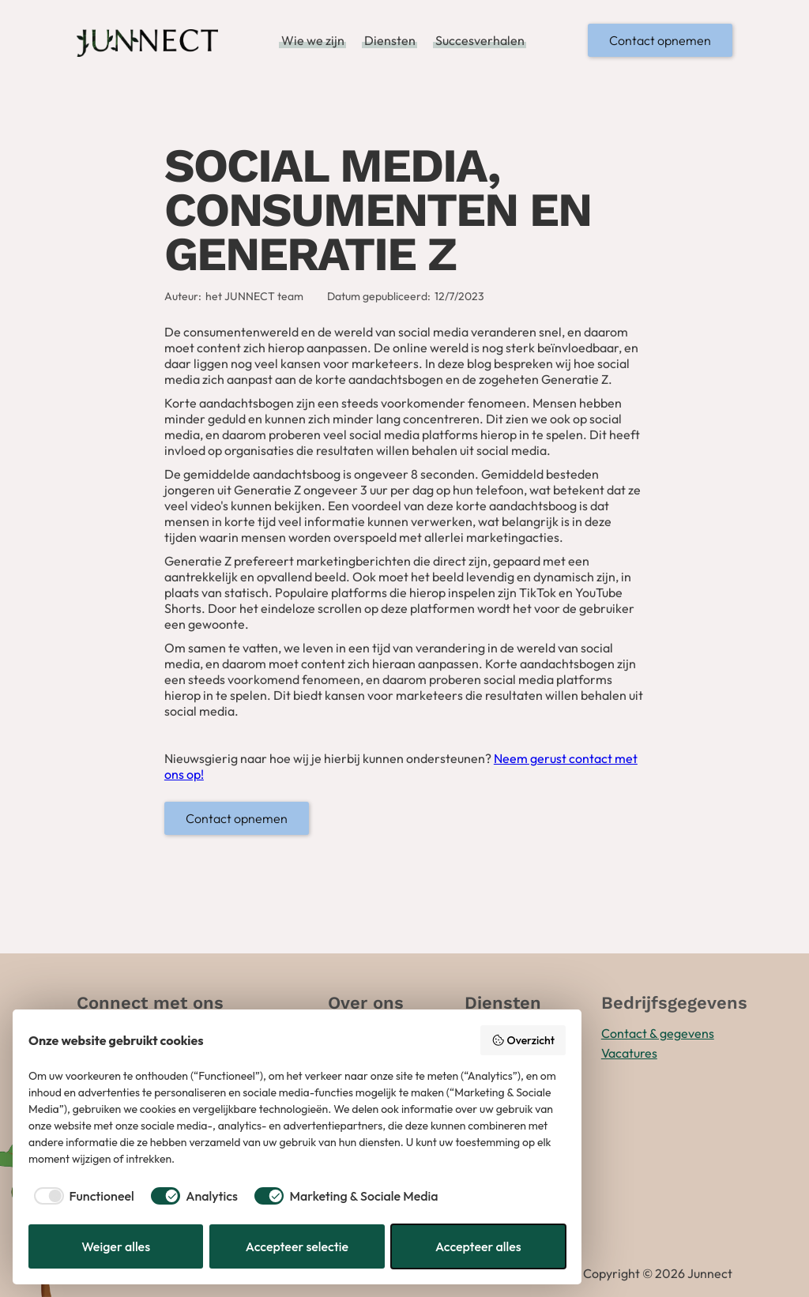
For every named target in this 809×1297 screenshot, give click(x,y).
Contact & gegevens (657, 1033)
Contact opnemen (660, 40)
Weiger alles (115, 1246)
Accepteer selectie (297, 1246)
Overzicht (523, 1040)
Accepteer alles (478, 1246)
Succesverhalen (480, 40)
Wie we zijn (312, 40)
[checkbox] (81, 1195)
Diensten (390, 40)
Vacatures (629, 1053)
